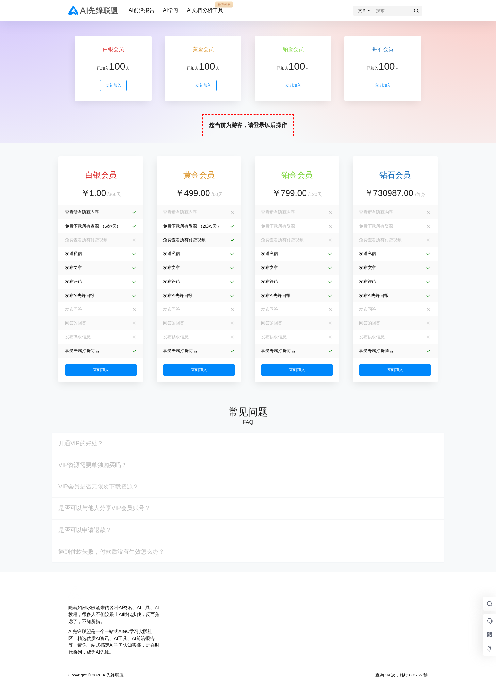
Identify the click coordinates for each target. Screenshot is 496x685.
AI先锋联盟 (112, 675)
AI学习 (170, 10)
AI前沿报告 (142, 10)
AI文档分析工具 (205, 7)
